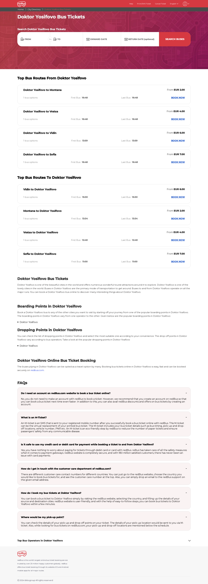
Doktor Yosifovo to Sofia (39, 154)
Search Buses (174, 39)
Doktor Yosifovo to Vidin (39, 133)
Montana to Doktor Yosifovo (42, 211)
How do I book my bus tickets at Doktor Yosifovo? (51, 493)
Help (131, 4)
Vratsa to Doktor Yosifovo (40, 232)
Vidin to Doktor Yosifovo (39, 189)
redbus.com (37, 370)
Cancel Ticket (160, 4)
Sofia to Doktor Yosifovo (39, 254)
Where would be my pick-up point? (42, 517)
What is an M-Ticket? (34, 417)
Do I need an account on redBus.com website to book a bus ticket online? (65, 393)
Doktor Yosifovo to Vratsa (40, 111)
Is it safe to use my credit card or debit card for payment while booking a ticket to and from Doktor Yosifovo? (87, 444)
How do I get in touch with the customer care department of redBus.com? (66, 468)
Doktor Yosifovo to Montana (42, 90)
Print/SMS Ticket (144, 4)
